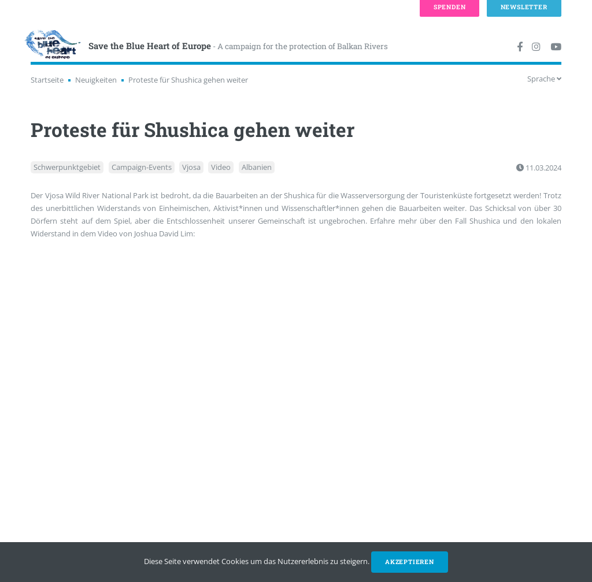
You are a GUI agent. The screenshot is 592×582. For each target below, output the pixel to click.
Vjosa (191, 167)
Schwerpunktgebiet (67, 167)
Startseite (47, 80)
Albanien (257, 167)
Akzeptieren (409, 562)
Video (221, 167)
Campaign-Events (142, 167)
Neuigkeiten (96, 80)
